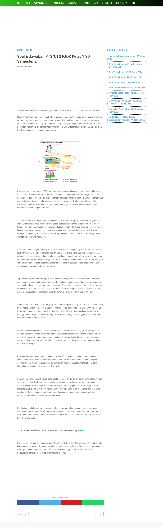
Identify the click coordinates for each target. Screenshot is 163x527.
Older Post (98, 514)
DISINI (80, 430)
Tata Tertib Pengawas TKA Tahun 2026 (127, 88)
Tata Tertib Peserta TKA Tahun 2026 (125, 72)
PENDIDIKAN (59, 3)
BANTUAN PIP (121, 3)
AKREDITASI (73, 3)
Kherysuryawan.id (32, 3)
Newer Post (23, 514)
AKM (96, 3)
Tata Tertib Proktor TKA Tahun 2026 (125, 77)
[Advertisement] (81, 27)
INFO (133, 3)
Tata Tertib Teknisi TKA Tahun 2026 (125, 82)
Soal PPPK (107, 3)
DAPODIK (86, 3)
